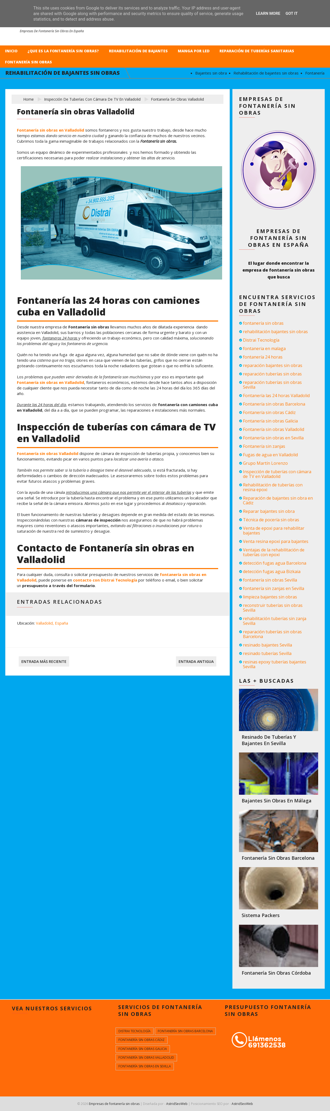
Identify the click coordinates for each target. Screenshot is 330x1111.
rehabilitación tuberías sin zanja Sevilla (274, 621)
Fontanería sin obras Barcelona (274, 404)
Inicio (11, 50)
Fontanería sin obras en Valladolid (50, 130)
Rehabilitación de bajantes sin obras (270, 73)
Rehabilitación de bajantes (138, 50)
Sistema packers (261, 915)
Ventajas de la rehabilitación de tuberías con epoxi (273, 552)
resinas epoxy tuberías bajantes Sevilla (274, 664)
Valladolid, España (52, 623)
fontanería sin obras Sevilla (270, 580)
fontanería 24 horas (263, 357)
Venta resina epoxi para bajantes (275, 541)
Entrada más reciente (43, 661)
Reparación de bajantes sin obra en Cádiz (278, 500)
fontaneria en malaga (264, 348)
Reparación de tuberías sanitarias (256, 50)
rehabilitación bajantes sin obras (275, 331)
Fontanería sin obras (28, 61)
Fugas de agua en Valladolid (270, 455)
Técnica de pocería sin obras (271, 520)
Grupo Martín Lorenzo (265, 463)
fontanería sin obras (263, 323)
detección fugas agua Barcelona (274, 563)
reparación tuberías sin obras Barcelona (272, 634)
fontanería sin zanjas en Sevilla (273, 588)
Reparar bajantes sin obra (269, 511)
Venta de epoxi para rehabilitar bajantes (273, 530)
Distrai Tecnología (261, 340)
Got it (291, 13)
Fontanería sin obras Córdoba (276, 973)
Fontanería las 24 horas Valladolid (276, 395)
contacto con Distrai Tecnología (105, 580)
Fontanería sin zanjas (264, 446)
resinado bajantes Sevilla (267, 645)
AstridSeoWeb (177, 1103)
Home (28, 99)
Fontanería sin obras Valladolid (47, 453)
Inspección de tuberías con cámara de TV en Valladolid (92, 99)
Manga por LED (193, 50)
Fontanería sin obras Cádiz (269, 412)
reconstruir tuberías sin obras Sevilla (273, 607)
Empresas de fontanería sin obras (114, 1103)
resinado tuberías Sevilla (267, 653)
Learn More (268, 13)
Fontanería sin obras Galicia (270, 421)
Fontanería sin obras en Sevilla (273, 438)
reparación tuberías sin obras (272, 374)
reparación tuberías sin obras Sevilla (272, 384)
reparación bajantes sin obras (272, 365)
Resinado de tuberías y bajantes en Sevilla (269, 740)
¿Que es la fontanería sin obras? (63, 50)
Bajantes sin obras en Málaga (277, 800)
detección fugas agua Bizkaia (271, 571)
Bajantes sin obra (215, 73)
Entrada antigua (196, 661)
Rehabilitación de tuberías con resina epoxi (273, 487)
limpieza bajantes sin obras (270, 597)
